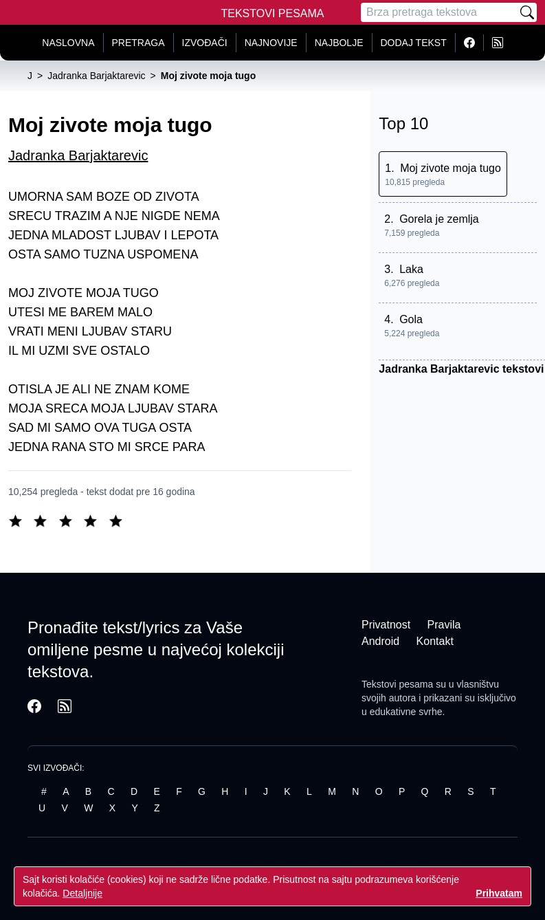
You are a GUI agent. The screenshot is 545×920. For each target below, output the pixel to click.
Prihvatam (499, 893)
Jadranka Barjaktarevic (78, 155)
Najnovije (271, 42)
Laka (411, 269)
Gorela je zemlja (439, 219)
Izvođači (204, 42)
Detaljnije (82, 893)
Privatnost (386, 625)
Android (380, 641)
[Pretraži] (527, 12)
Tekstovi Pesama (272, 13)
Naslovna (68, 42)
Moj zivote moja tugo (450, 168)
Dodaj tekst (414, 42)
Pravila (444, 625)
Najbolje (339, 42)
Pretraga (138, 42)
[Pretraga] (439, 12)
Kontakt (435, 641)
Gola (411, 319)
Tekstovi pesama (397, 684)
